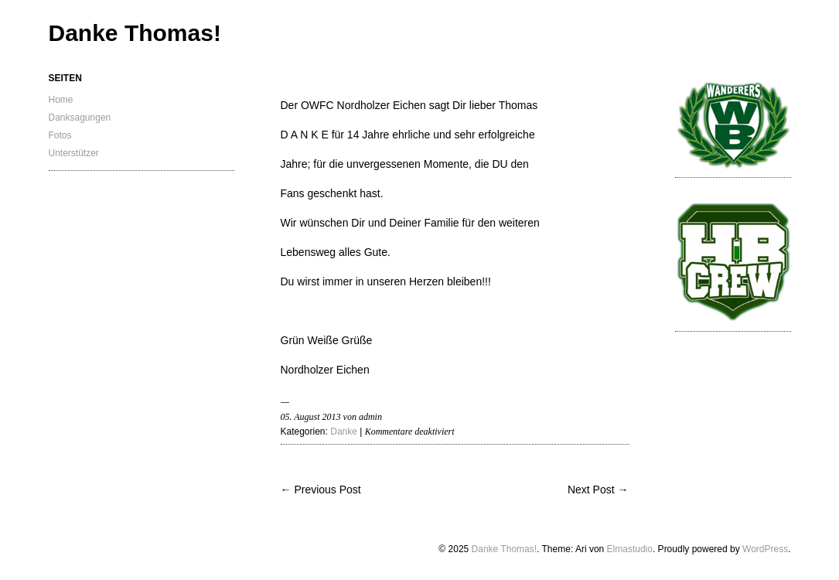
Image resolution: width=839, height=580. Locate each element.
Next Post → (598, 489)
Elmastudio (630, 549)
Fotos (60, 135)
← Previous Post (321, 489)
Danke (343, 431)
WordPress (765, 549)
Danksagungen (80, 117)
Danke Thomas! (135, 33)
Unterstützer (74, 153)
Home (61, 99)
